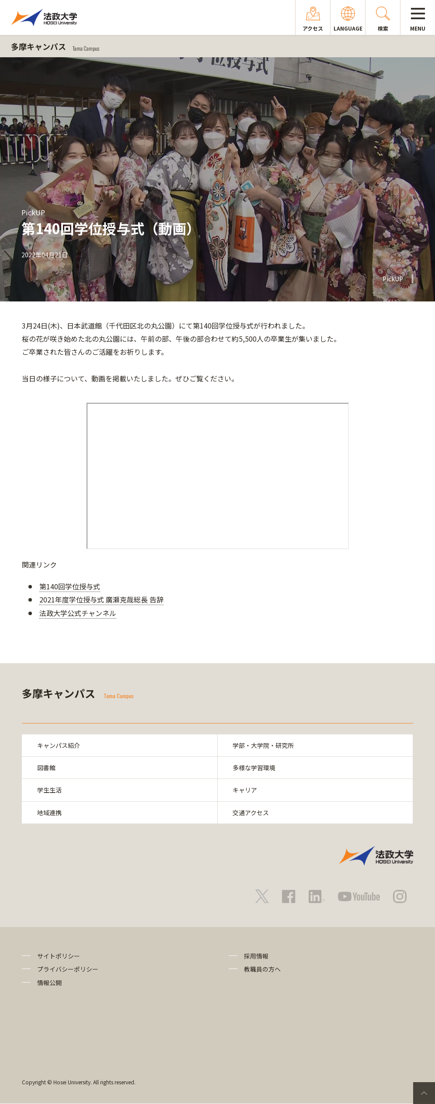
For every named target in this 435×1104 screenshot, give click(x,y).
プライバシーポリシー (67, 969)
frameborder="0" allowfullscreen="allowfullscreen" (218, 476)
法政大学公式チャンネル (77, 613)
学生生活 (49, 790)
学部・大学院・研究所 (263, 745)
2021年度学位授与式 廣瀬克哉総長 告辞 (101, 599)
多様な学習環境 (254, 767)
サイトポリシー (58, 956)
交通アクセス (251, 812)
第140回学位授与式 (69, 586)
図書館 (46, 767)
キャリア (245, 790)
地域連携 (49, 812)
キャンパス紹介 (58, 745)
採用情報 (256, 956)
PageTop (424, 1093)
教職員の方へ (262, 969)
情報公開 (49, 982)
